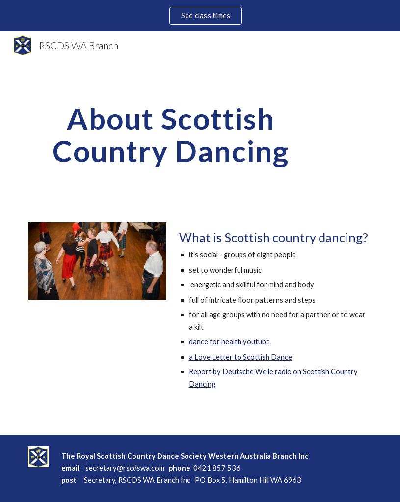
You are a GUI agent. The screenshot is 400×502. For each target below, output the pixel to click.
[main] (170, 134)
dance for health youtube (229, 341)
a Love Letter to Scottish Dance (240, 357)
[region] (200, 15)
